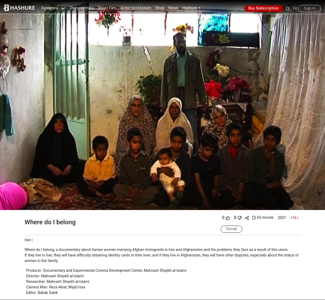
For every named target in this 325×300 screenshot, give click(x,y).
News (173, 8)
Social (231, 229)
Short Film (107, 8)
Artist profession (135, 8)
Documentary (82, 8)
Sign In (309, 8)
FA (295, 8)
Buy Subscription (263, 8)
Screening (53, 8)
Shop (159, 8)
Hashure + (192, 8)
